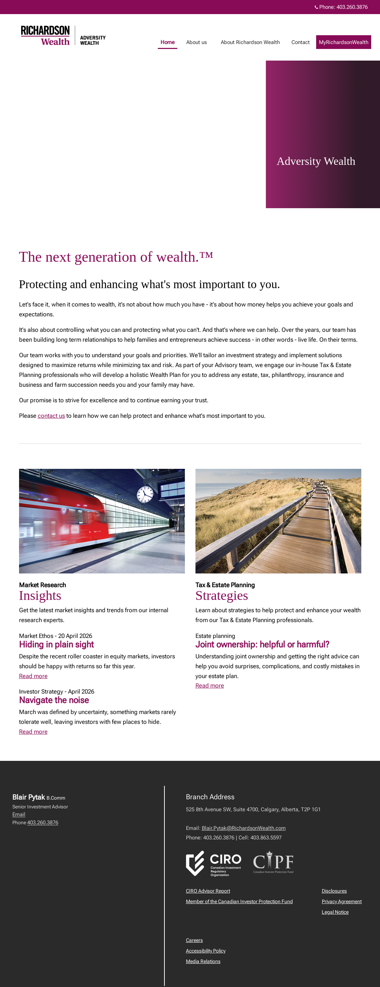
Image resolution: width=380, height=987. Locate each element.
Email (18, 814)
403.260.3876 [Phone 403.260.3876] (352, 7)
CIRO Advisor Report (208, 891)
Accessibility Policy (205, 951)
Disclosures (334, 891)
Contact (307, 42)
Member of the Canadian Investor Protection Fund (239, 901)
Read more (33, 675)
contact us (51, 415)
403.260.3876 (42, 822)
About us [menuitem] (203, 42)
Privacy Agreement (342, 901)
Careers (194, 940)
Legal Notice (335, 912)
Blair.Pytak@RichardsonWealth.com (244, 828)
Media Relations (203, 961)
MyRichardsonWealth (350, 42)
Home (175, 42)
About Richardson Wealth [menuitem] (257, 42)
